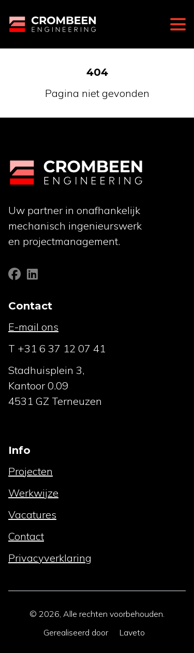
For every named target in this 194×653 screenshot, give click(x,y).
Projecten (30, 471)
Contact (26, 536)
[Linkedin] (32, 275)
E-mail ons (33, 326)
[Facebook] (15, 275)
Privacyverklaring (50, 557)
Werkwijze (33, 492)
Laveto (132, 632)
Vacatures (32, 514)
